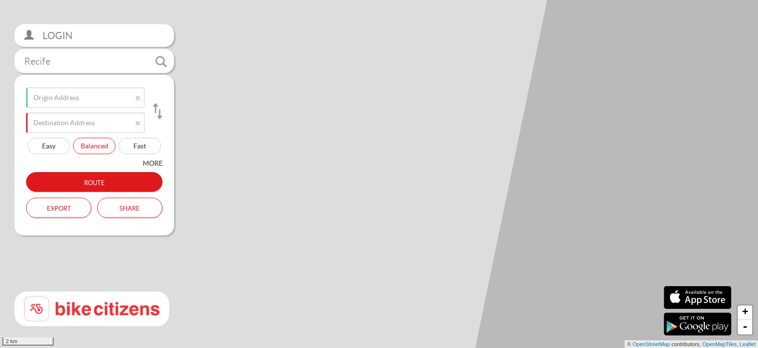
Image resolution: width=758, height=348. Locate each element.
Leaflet (748, 344)
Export (59, 207)
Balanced (94, 146)
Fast (139, 146)
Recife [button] (95, 61)
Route (94, 181)
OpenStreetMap (651, 344)
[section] (379, 174)
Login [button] (48, 35)
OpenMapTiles (719, 344)
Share (129, 207)
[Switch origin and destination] (156, 111)
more (152, 163)
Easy (49, 146)
